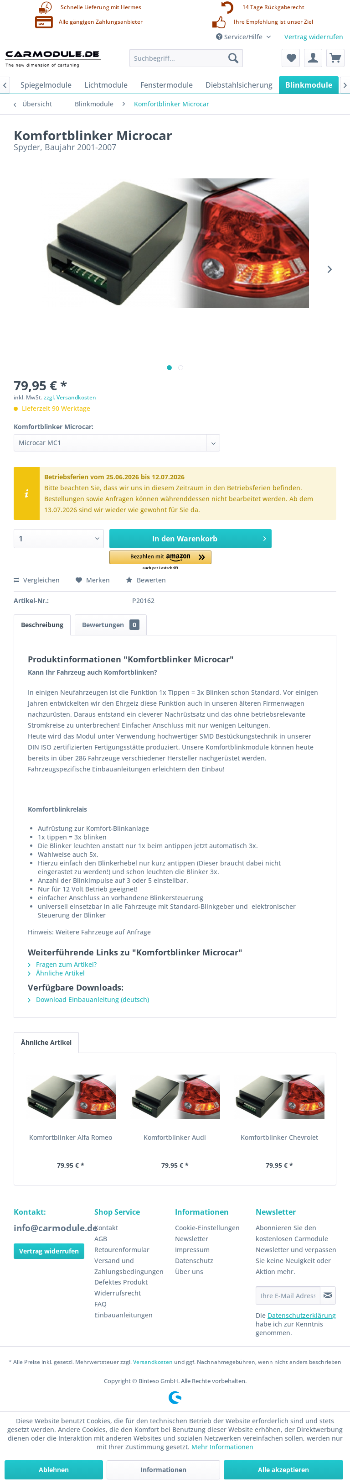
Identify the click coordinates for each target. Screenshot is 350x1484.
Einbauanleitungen (123, 1315)
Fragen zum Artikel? (62, 964)
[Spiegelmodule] (46, 85)
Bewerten (146, 580)
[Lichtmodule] (106, 85)
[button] (160, 561)
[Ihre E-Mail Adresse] (288, 1295)
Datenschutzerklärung (302, 1315)
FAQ (100, 1304)
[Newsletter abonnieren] (328, 1295)
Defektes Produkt (121, 1282)
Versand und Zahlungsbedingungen (129, 1266)
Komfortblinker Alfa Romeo (70, 1137)
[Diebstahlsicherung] (239, 85)
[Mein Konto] (313, 58)
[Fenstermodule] (166, 85)
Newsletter (191, 1238)
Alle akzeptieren (283, 1469)
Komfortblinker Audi (175, 1137)
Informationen (163, 1469)
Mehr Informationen (222, 1446)
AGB (100, 1238)
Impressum (192, 1249)
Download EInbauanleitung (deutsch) (88, 999)
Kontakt (106, 1227)
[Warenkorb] (335, 58)
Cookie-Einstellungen (207, 1227)
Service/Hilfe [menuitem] (240, 36)
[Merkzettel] (291, 58)
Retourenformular (121, 1249)
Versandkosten (153, 1362)
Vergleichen (37, 580)
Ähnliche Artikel (56, 973)
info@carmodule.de (56, 1228)
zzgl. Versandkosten (70, 397)
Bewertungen (110, 624)
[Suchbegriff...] (186, 58)
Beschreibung (42, 624)
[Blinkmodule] (309, 85)
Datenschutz (194, 1260)
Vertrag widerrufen (313, 36)
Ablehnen (54, 1469)
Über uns (189, 1271)
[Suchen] (233, 58)
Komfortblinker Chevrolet (279, 1137)
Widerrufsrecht (117, 1293)
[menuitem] (186, 58)
